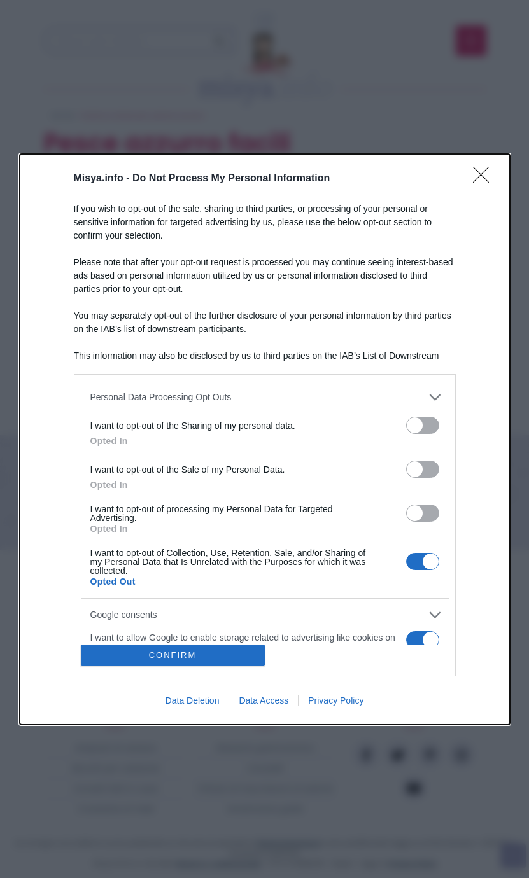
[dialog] (265, 438)
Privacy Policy (335, 700)
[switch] (422, 424)
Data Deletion (193, 700)
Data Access (263, 700)
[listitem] (264, 396)
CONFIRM (173, 654)
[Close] (485, 178)
